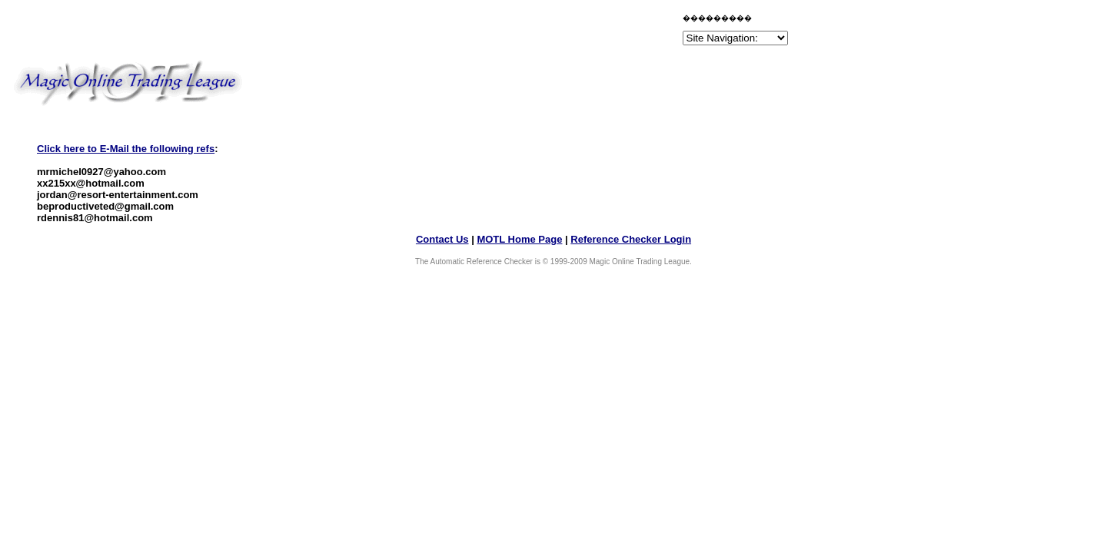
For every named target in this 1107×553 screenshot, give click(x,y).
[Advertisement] (500, 32)
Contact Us (442, 239)
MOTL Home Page (519, 239)
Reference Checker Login (630, 239)
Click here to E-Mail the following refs (125, 148)
